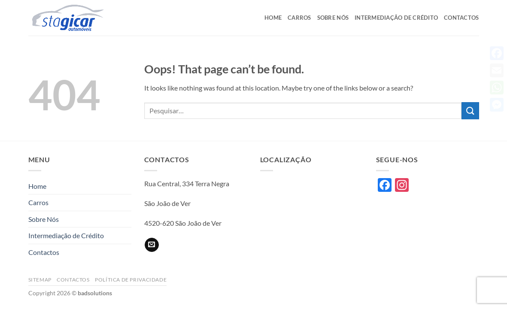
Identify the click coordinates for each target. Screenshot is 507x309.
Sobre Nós (333, 17)
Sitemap (40, 279)
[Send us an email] (152, 245)
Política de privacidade (131, 279)
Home (273, 17)
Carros (299, 17)
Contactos (461, 17)
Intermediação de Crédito (396, 17)
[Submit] (470, 110)
